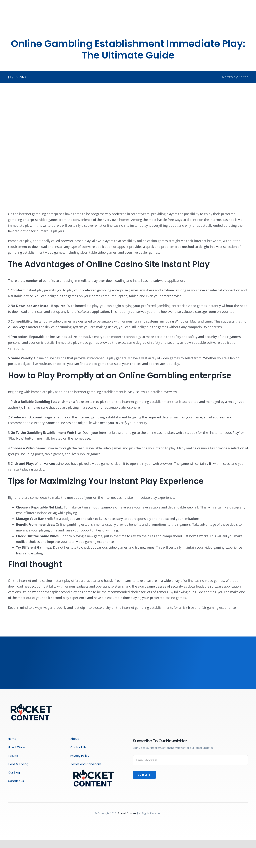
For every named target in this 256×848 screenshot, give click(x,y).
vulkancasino (54, 463)
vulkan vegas (17, 327)
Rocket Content (127, 813)
